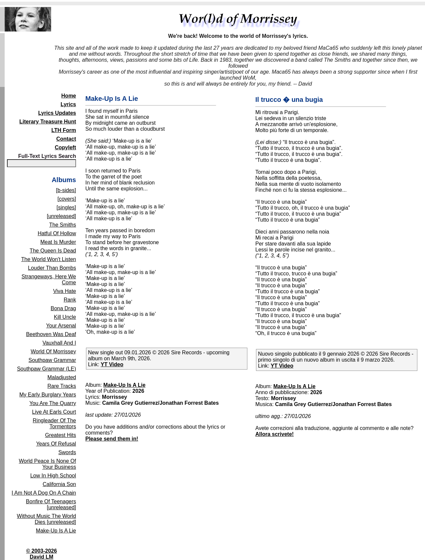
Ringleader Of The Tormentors (54, 423)
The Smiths (62, 225)
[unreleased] (61, 216)
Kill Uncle (65, 317)
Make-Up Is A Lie (56, 530)
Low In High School (53, 475)
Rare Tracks (61, 386)
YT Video (112, 364)
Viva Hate (64, 291)
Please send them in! (111, 439)
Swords (67, 452)
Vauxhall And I (59, 343)
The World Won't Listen (48, 259)
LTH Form (63, 130)
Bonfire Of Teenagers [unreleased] (51, 504)
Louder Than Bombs (52, 268)
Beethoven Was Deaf (51, 334)
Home (68, 96)
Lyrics (68, 104)
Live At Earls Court (54, 412)
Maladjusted (61, 377)
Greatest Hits (60, 435)
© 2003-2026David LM (41, 554)
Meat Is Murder (58, 242)
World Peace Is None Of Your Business (47, 464)
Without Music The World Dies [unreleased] (46, 519)
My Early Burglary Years (47, 394)
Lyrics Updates (57, 113)
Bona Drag (63, 308)
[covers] (66, 199)
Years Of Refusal (56, 444)
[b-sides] (66, 190)
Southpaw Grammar (52, 360)
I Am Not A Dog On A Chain (44, 493)
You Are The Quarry (52, 403)
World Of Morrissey (53, 351)
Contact (66, 139)
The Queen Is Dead (53, 250)
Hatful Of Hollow (57, 233)
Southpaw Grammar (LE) (46, 369)
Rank (70, 300)
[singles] (66, 207)
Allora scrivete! (274, 434)
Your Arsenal (61, 325)
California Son (59, 484)
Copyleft (65, 147)
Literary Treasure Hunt (47, 121)
